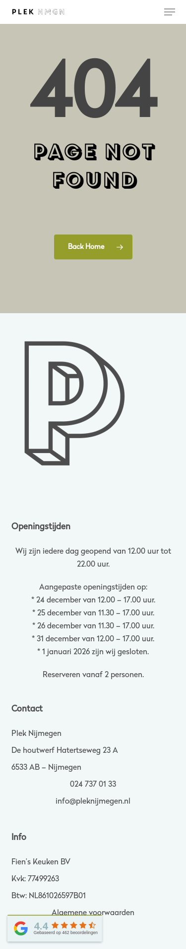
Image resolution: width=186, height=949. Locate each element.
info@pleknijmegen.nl (93, 802)
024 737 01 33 (93, 785)
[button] (169, 12)
